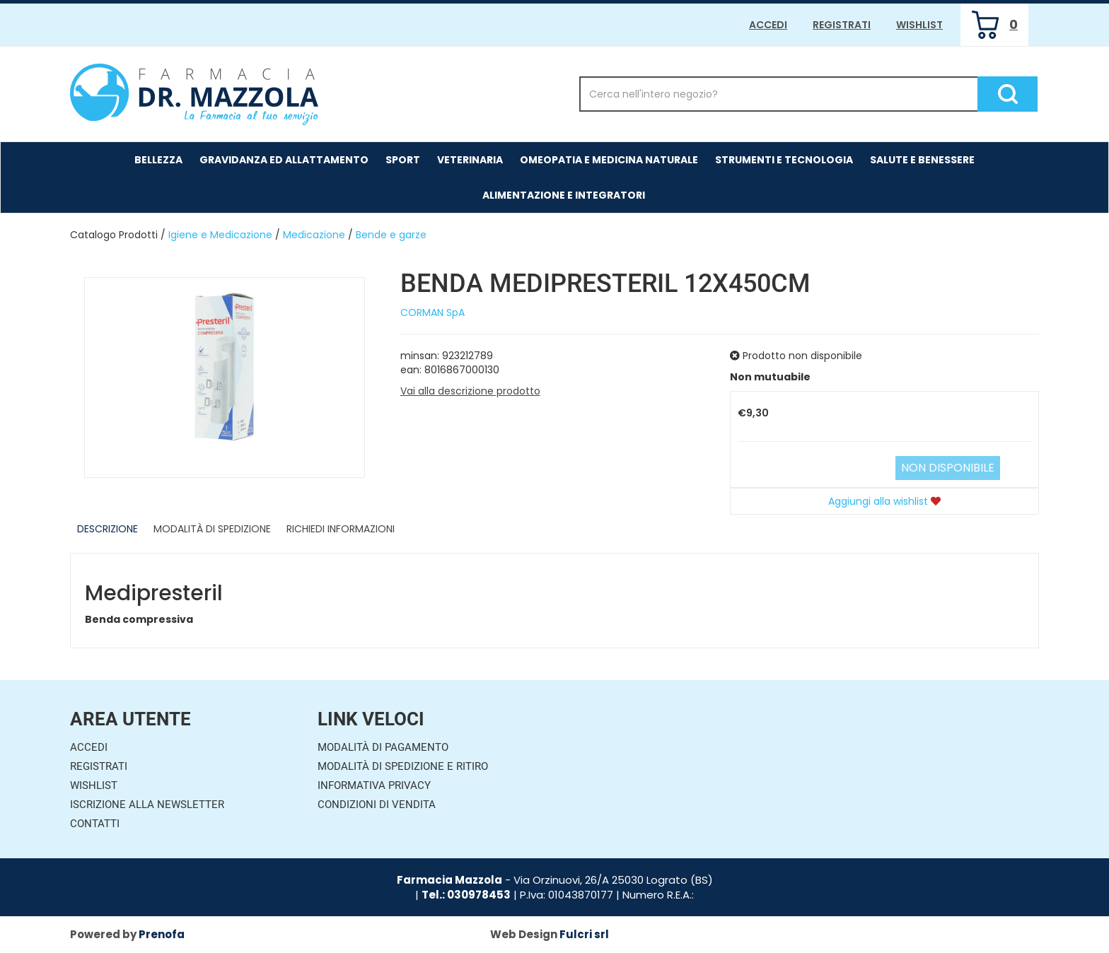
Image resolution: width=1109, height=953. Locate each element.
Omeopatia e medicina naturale (609, 160)
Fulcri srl (584, 934)
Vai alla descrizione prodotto (470, 391)
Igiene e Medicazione (220, 235)
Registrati (842, 25)
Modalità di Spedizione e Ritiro (403, 766)
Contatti (95, 823)
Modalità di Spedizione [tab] (212, 529)
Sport (402, 160)
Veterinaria (470, 160)
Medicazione (314, 235)
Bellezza (158, 160)
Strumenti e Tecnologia (784, 160)
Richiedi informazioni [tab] (340, 529)
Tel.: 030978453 (466, 894)
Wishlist (919, 25)
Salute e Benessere (922, 160)
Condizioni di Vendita (377, 804)
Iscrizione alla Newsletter (147, 804)
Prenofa (162, 934)
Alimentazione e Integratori (563, 195)
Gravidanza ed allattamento (283, 160)
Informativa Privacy (374, 785)
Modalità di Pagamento (383, 747)
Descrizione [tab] (107, 529)
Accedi (768, 25)
